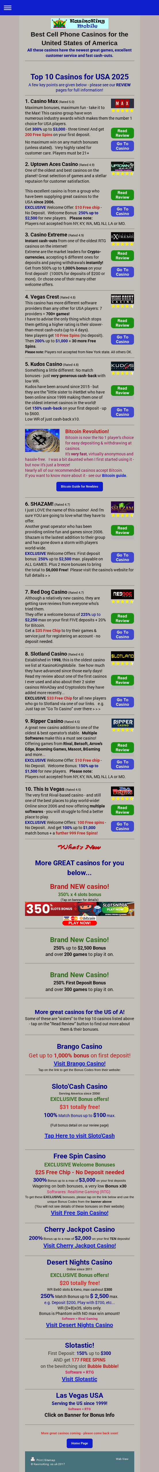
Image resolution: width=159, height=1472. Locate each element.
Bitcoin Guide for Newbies (79, 486)
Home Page (79, 1443)
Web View (122, 1459)
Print (37, 1460)
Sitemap (49, 1460)
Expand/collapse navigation (79, 7)
